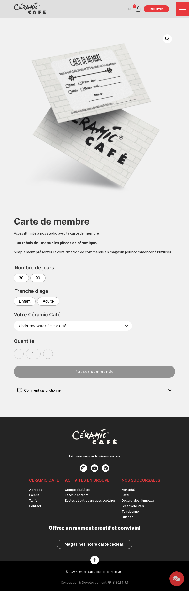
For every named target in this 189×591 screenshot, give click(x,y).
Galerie (34, 495)
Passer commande (94, 372)
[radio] (21, 278)
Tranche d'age (31, 291)
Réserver (156, 9)
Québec (127, 517)
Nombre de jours (34, 268)
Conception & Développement (94, 582)
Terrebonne (130, 511)
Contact (35, 506)
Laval (125, 495)
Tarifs (33, 500)
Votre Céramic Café (37, 315)
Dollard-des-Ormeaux (138, 500)
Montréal (128, 490)
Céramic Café (44, 480)
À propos (35, 490)
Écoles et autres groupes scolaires (90, 500)
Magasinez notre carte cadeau (94, 544)
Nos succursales (141, 480)
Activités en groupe (87, 480)
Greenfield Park (133, 506)
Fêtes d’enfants (76, 495)
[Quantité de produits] (33, 354)
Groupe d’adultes (77, 490)
